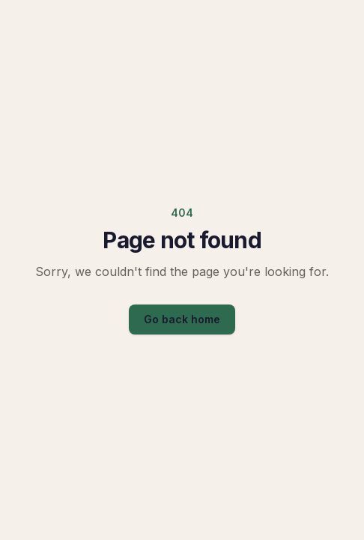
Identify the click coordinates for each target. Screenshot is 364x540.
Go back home (182, 319)
